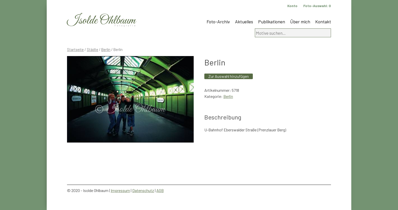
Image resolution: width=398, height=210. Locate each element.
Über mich (300, 21)
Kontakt (323, 21)
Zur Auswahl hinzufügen (228, 76)
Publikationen (271, 21)
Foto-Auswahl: (317, 6)
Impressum (120, 190)
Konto (292, 6)
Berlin (105, 49)
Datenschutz (143, 190)
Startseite (75, 49)
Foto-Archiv (218, 21)
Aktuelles (244, 21)
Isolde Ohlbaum (101, 21)
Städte (92, 49)
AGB (160, 190)
